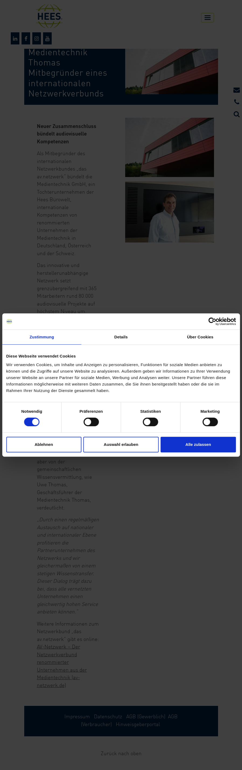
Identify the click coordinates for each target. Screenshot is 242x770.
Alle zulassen (198, 444)
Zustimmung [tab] (42, 337)
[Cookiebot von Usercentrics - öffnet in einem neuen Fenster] (212, 321)
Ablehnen (44, 444)
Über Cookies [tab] (200, 337)
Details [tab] (121, 337)
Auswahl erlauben (121, 444)
